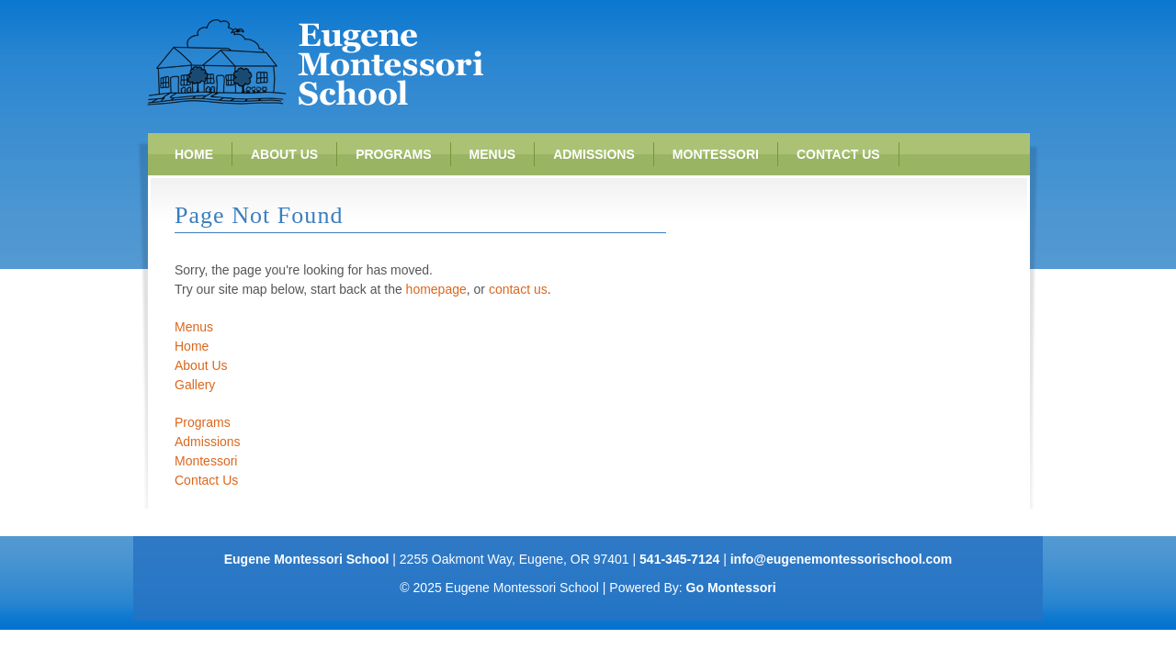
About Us (284, 154)
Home (194, 154)
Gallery (195, 384)
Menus (492, 154)
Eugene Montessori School (315, 62)
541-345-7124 (679, 559)
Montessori (716, 154)
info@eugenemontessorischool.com (841, 559)
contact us (518, 289)
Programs (393, 154)
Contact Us (838, 154)
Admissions (594, 154)
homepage (436, 289)
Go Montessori (731, 587)
